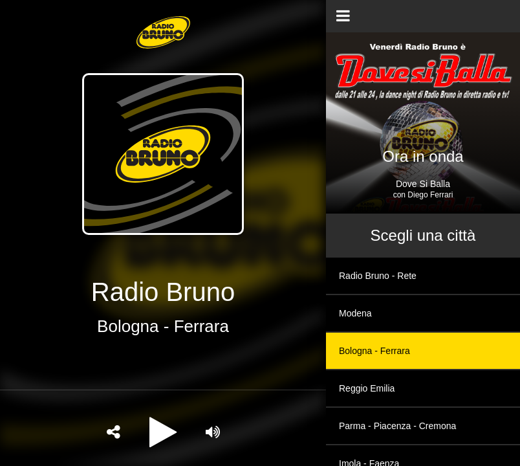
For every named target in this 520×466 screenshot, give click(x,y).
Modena (355, 313)
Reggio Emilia (367, 388)
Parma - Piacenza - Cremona (397, 426)
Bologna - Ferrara (374, 351)
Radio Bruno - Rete (378, 276)
